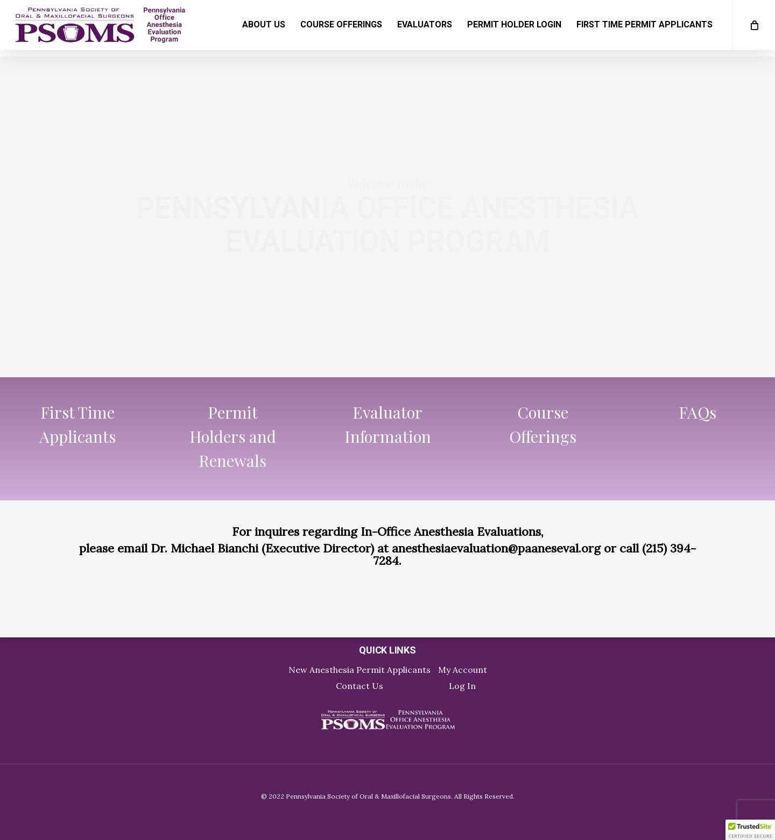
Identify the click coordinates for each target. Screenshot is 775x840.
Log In (462, 685)
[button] (750, 830)
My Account (462, 669)
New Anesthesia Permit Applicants (359, 669)
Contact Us (359, 685)
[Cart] (753, 28)
